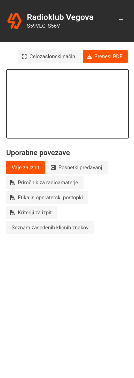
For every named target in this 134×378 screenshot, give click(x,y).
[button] (121, 21)
